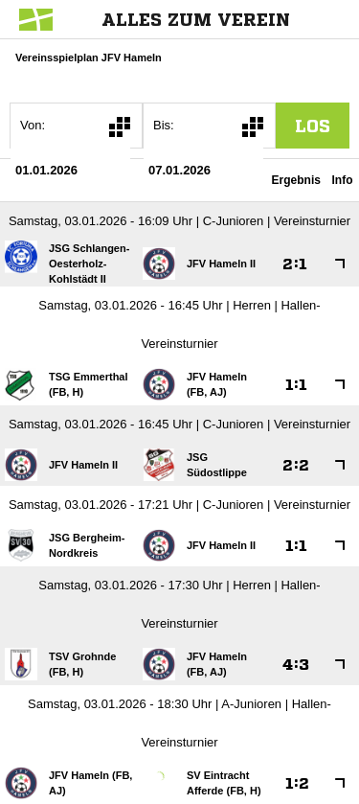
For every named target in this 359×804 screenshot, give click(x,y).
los (312, 125)
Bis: (163, 125)
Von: (32, 125)
